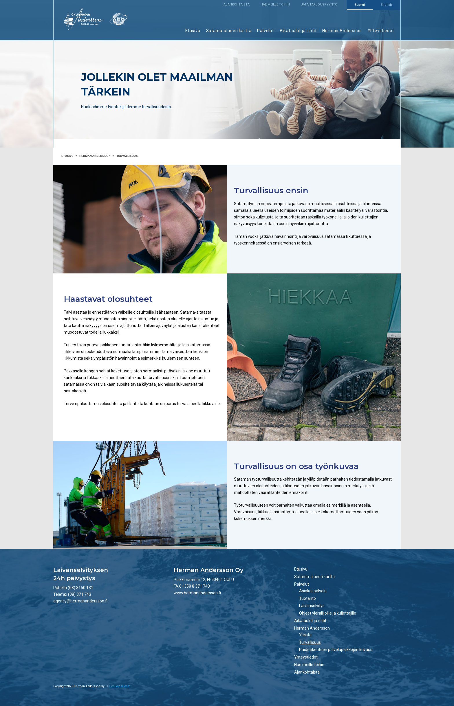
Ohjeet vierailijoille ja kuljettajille (327, 613)
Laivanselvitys (312, 605)
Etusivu (192, 30)
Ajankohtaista (237, 4)
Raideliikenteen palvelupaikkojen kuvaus (335, 649)
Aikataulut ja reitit (298, 30)
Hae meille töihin (275, 4)
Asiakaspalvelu (313, 591)
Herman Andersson (342, 30)
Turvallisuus (310, 642)
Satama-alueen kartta (229, 30)
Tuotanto (307, 598)
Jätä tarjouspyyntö (319, 4)
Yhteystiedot (381, 30)
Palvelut (265, 30)
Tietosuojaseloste (118, 686)
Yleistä (305, 635)
